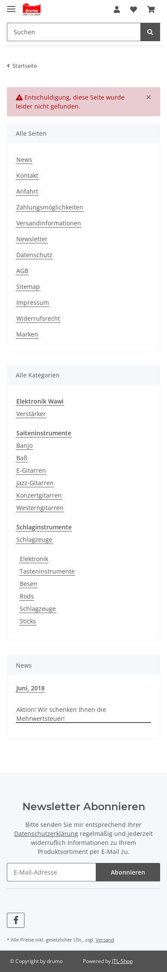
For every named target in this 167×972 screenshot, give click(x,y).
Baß (21, 458)
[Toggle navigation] (11, 5)
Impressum (32, 302)
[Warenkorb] (151, 9)
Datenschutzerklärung (46, 833)
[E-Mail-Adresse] (51, 872)
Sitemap (28, 286)
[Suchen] (74, 32)
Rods (27, 596)
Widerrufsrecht (38, 318)
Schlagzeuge (34, 539)
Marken (27, 334)
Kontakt (27, 175)
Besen (28, 584)
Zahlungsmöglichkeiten (49, 207)
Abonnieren (128, 872)
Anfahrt (27, 191)
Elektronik (34, 559)
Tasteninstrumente (47, 571)
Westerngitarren (40, 508)
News (24, 159)
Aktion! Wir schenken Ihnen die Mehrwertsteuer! (61, 714)
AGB (22, 271)
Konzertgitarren (39, 495)
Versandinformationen (48, 223)
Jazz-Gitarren (35, 483)
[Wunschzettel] (133, 9)
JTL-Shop (122, 961)
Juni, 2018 (30, 688)
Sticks (28, 621)
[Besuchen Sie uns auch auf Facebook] (15, 920)
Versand (105, 939)
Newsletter (32, 239)
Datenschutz (34, 255)
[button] (117, 9)
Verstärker (31, 414)
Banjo (24, 445)
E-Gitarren (31, 470)
